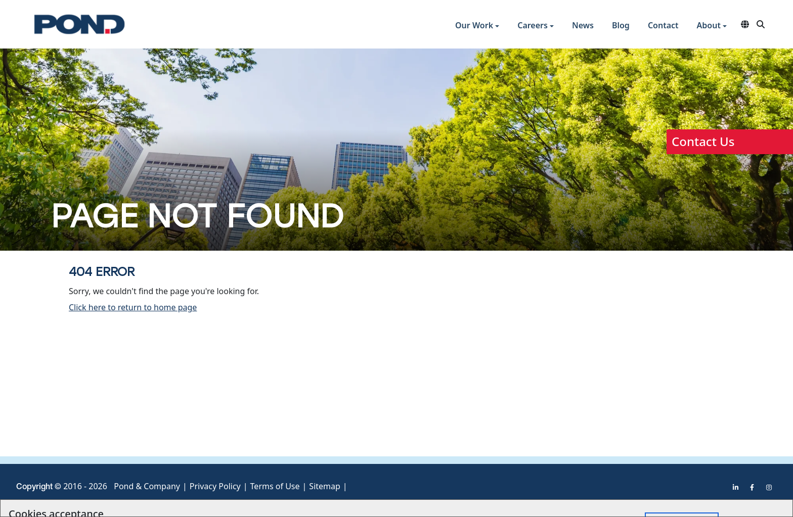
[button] (477, 26)
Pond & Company (147, 486)
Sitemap (324, 486)
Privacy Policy (215, 486)
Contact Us (703, 141)
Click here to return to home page (133, 307)
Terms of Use (275, 486)
